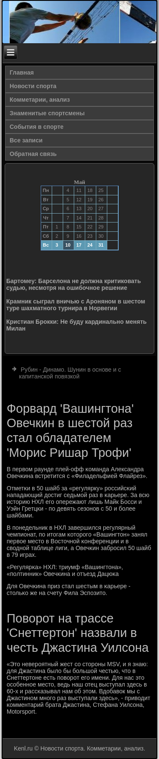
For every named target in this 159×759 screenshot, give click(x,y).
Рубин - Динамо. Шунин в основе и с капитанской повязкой (70, 373)
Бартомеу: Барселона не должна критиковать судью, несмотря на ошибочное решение (73, 284)
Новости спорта (33, 86)
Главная (22, 72)
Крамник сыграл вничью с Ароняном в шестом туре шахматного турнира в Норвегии (75, 304)
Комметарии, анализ (40, 99)
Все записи (26, 140)
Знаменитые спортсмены (47, 113)
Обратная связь (33, 153)
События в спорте (37, 126)
